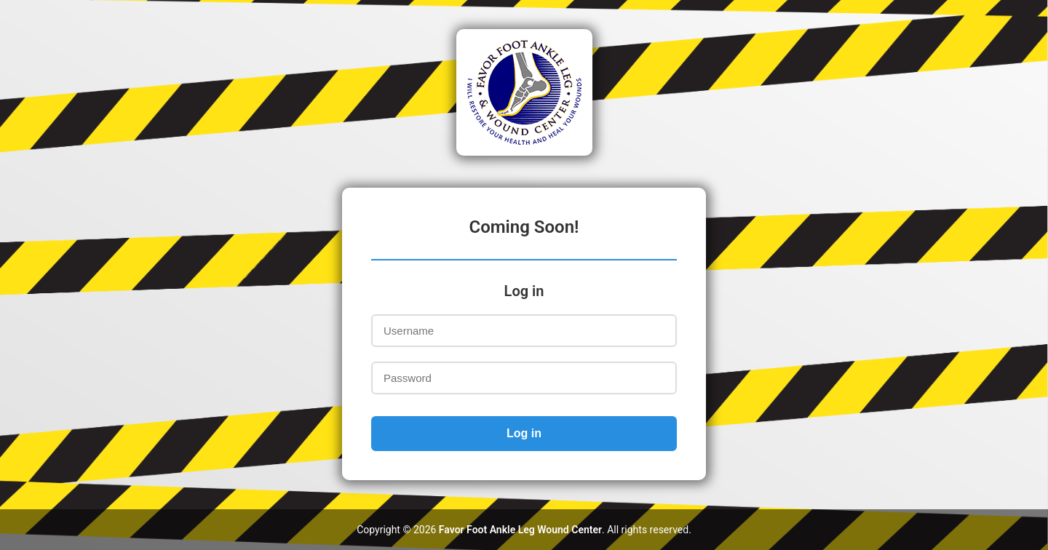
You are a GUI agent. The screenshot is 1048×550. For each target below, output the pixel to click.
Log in (524, 433)
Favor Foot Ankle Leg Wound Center (520, 529)
